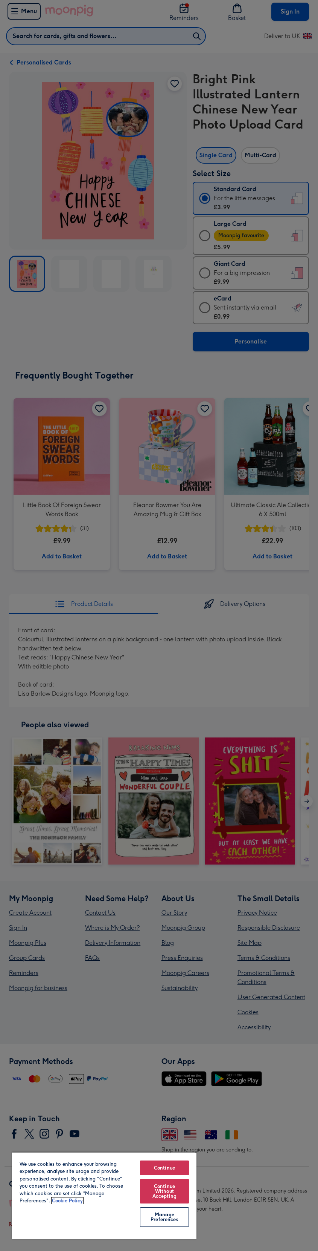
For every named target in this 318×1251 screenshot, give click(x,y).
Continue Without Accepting (164, 1191)
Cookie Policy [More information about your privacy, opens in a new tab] (67, 1200)
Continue (164, 1168)
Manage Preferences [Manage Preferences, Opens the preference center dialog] (164, 1217)
